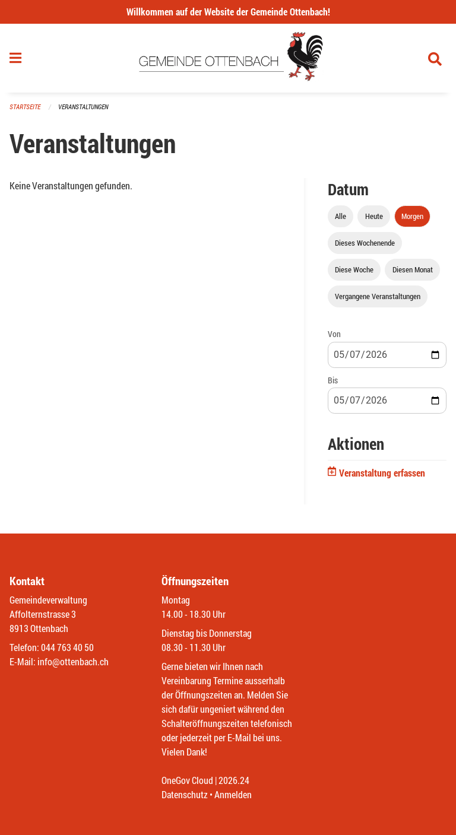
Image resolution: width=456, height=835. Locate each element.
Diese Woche (354, 269)
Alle (340, 216)
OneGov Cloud (187, 780)
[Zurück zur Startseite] (228, 58)
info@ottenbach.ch (73, 661)
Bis (333, 380)
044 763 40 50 (67, 647)
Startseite (25, 106)
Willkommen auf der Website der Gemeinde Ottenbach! (228, 11)
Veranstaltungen (83, 106)
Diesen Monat (412, 269)
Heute (374, 216)
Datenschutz (185, 794)
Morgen (412, 216)
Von (334, 333)
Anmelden (233, 794)
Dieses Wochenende (365, 242)
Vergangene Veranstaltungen (377, 296)
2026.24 (233, 780)
